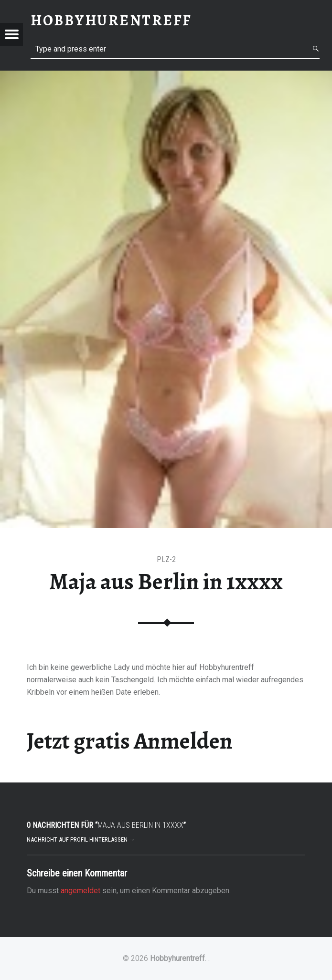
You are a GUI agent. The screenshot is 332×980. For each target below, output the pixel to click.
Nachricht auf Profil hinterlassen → (81, 839)
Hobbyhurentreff (177, 958)
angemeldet (80, 890)
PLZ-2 (166, 559)
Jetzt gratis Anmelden (130, 741)
